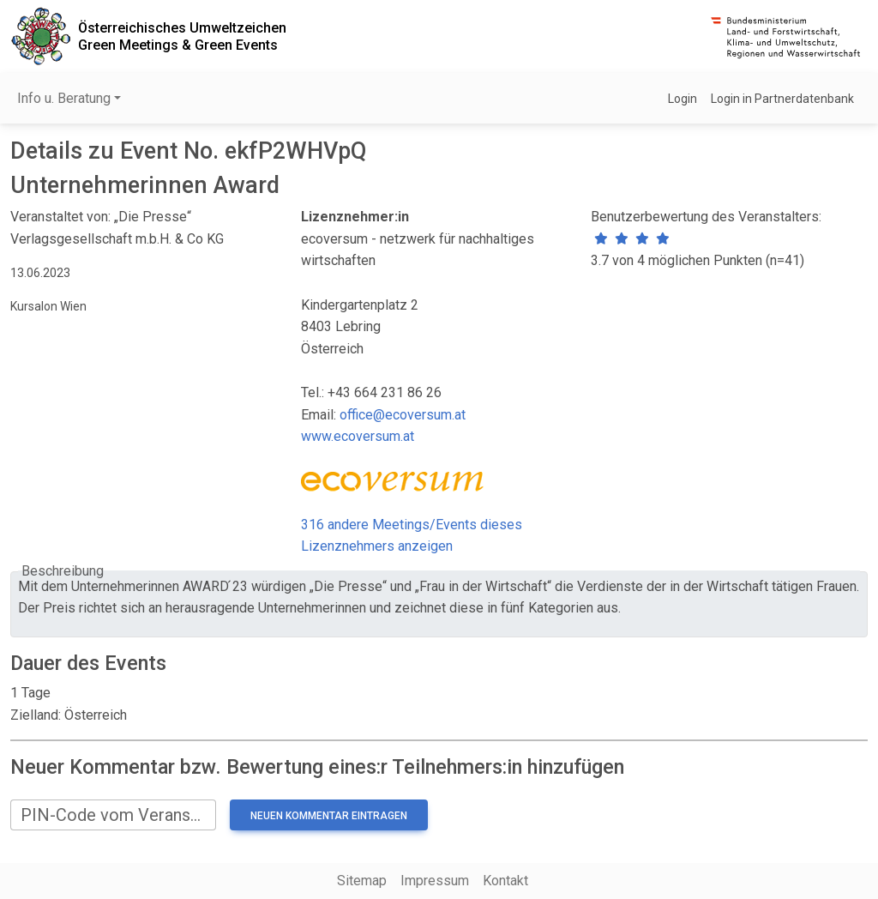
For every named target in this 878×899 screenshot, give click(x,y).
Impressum (434, 880)
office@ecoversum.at (403, 415)
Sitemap (362, 880)
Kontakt (505, 880)
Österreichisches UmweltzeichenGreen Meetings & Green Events (182, 36)
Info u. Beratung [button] (64, 98)
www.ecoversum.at (357, 436)
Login (682, 99)
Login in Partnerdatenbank (782, 99)
